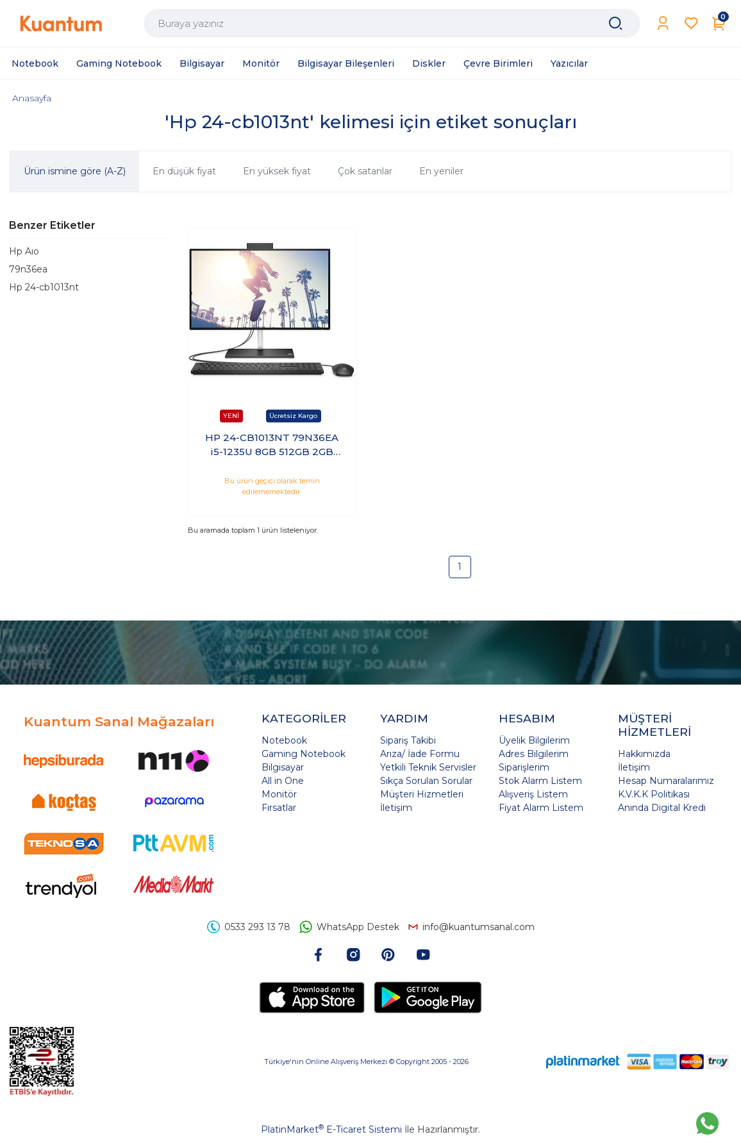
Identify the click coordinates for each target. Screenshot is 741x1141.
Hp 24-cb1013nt (44, 287)
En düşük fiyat (184, 171)
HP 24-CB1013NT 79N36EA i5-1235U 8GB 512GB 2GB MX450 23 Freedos (271, 445)
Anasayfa (31, 98)
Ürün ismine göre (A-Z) (75, 171)
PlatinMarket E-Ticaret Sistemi (331, 1129)
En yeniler (441, 171)
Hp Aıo (24, 251)
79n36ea (28, 269)
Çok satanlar (365, 171)
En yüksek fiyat (277, 171)
